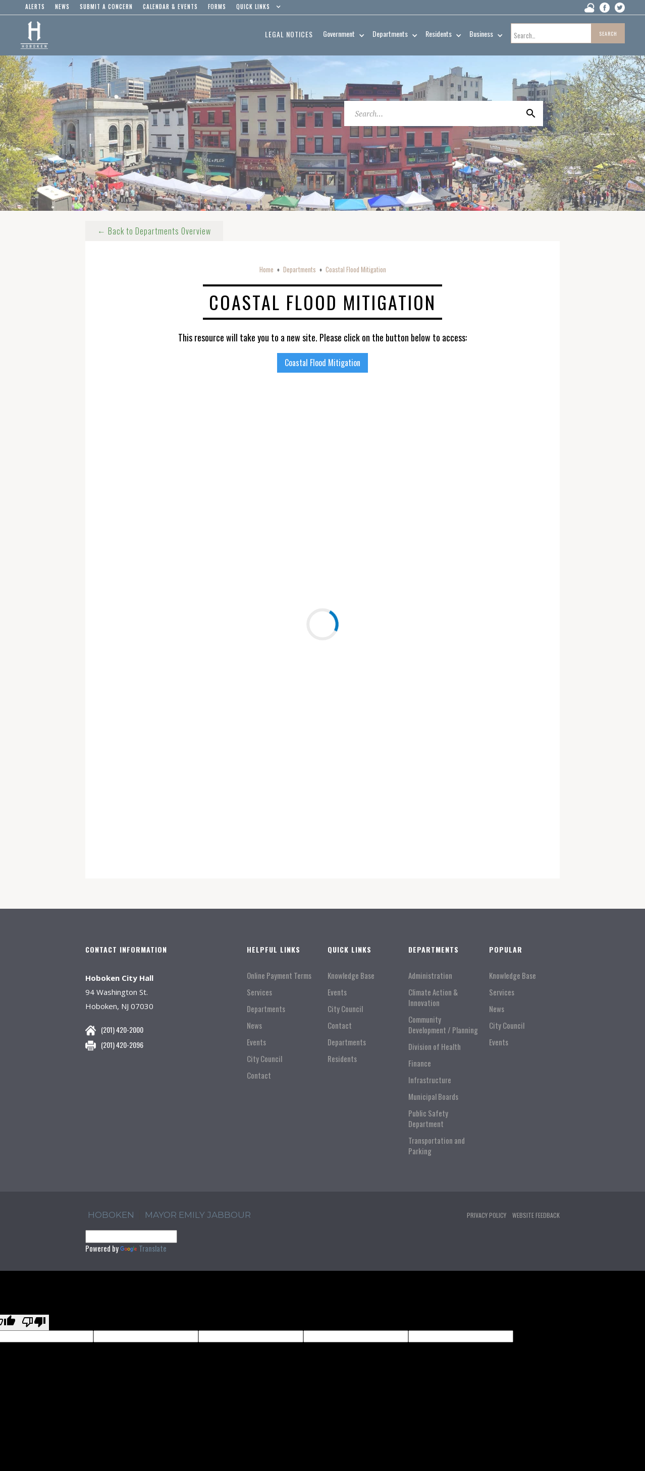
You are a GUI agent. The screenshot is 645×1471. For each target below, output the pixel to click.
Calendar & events (170, 7)
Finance (419, 1063)
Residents (342, 1058)
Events (256, 1042)
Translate (143, 1248)
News (254, 1025)
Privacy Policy (486, 1215)
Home (266, 269)
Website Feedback (536, 1215)
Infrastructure (429, 1080)
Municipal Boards (433, 1096)
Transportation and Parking (436, 1145)
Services (259, 992)
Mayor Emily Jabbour (198, 1215)
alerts (35, 7)
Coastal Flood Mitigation (356, 269)
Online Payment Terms (279, 975)
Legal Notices (289, 34)
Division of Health (434, 1046)
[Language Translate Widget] (131, 1236)
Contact (259, 1075)
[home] (34, 35)
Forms (217, 7)
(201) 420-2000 (122, 1029)
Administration (430, 975)
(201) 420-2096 (122, 1044)
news (62, 7)
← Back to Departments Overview (154, 231)
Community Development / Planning (443, 1024)
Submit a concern (106, 7)
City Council (264, 1058)
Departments (299, 269)
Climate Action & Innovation (433, 997)
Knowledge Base (351, 975)
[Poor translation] (34, 1322)
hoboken (111, 1215)
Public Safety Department (428, 1118)
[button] (256, 9)
